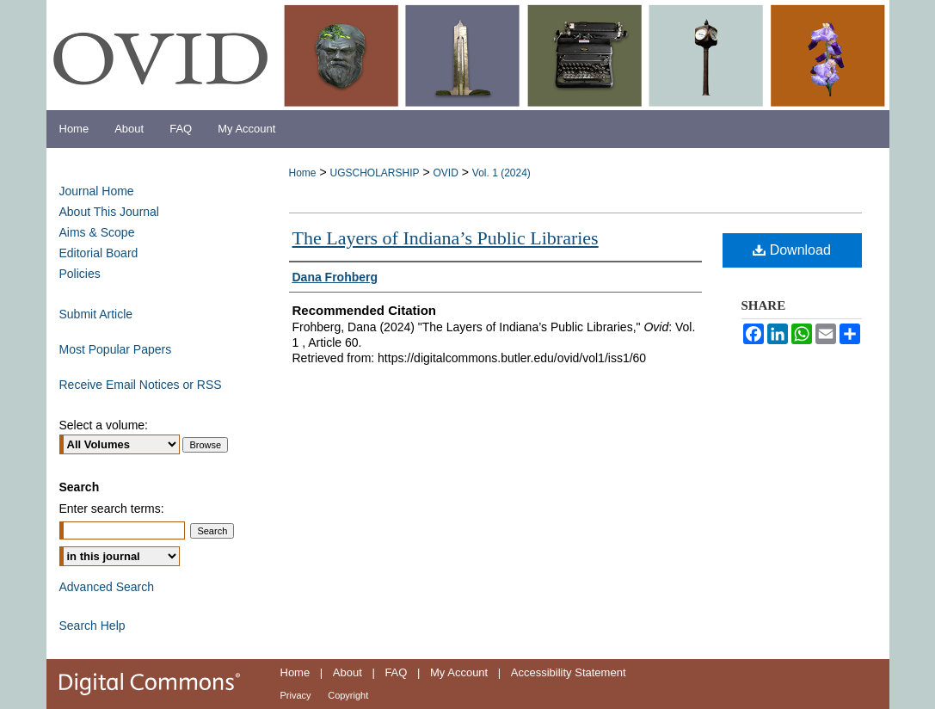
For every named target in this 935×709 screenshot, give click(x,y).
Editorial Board (98, 253)
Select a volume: (104, 425)
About (347, 672)
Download (792, 250)
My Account (459, 672)
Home (303, 173)
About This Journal (109, 212)
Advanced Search (107, 587)
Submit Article (96, 314)
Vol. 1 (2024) (501, 173)
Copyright (348, 695)
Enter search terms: (111, 508)
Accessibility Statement (568, 672)
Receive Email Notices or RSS (140, 384)
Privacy (295, 695)
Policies (80, 274)
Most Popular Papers (115, 349)
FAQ (395, 672)
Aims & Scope (97, 232)
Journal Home (96, 191)
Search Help (92, 625)
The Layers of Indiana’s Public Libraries (445, 238)
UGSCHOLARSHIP (374, 173)
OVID (445, 173)
